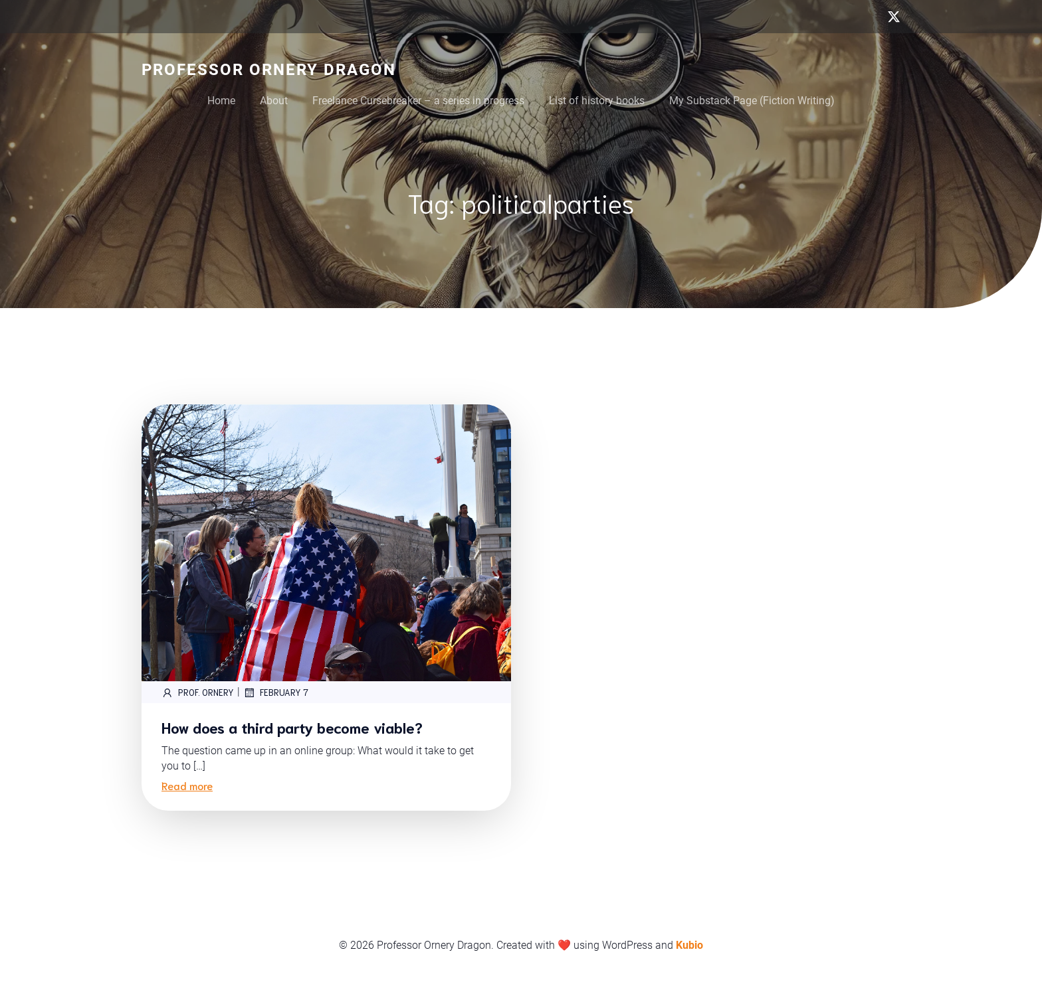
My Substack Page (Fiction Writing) (752, 100)
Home (221, 100)
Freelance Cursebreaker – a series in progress (418, 100)
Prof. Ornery (197, 692)
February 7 (275, 692)
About (274, 100)
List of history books (597, 100)
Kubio (689, 945)
